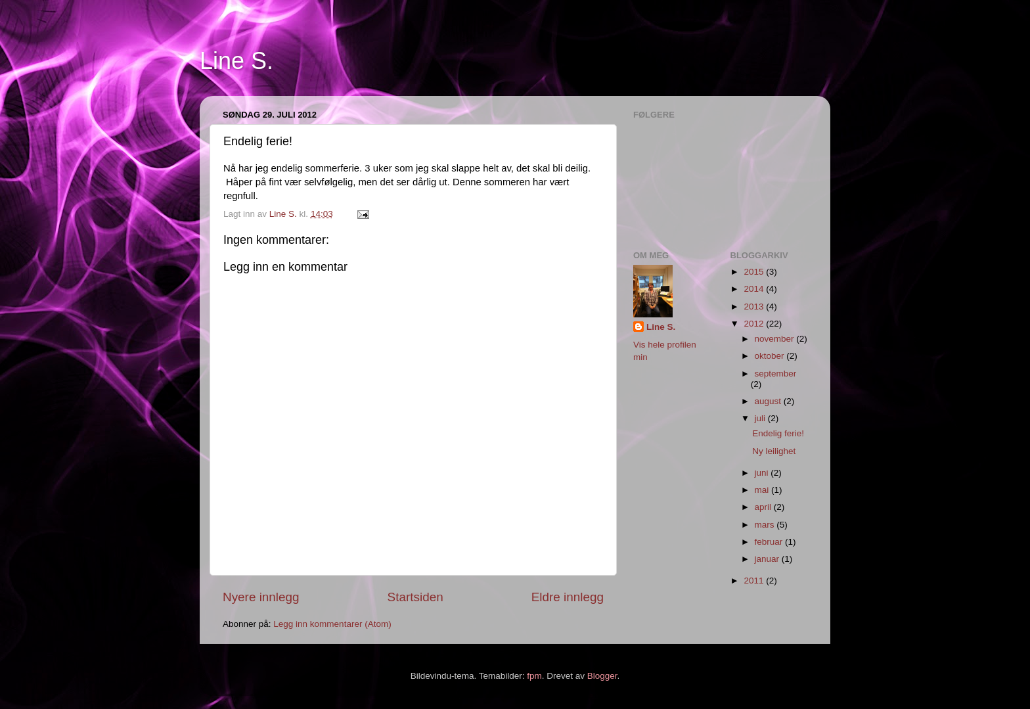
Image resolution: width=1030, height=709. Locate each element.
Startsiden (415, 597)
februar (770, 542)
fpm (534, 676)
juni (763, 473)
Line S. (236, 60)
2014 (755, 289)
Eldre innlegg (567, 597)
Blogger (602, 676)
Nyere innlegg (261, 597)
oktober (771, 356)
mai (763, 490)
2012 (755, 324)
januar (768, 559)
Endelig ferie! (778, 433)
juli (761, 418)
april (764, 507)
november (776, 339)
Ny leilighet (773, 451)
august (769, 401)
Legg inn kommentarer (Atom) (332, 624)
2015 (755, 272)
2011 (755, 580)
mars (766, 525)
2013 (755, 306)
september (776, 373)
